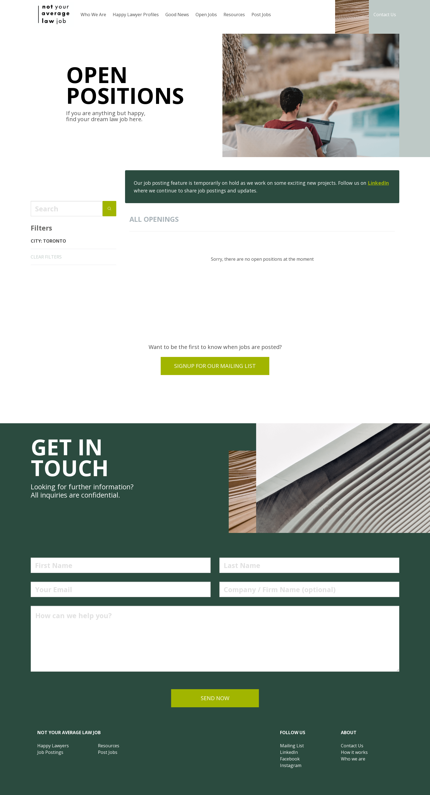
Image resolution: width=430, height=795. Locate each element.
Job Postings (50, 752)
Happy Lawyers (53, 746)
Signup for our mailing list (215, 366)
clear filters (46, 257)
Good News (177, 15)
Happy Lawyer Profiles (136, 15)
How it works (354, 752)
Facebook (290, 759)
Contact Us (385, 15)
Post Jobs (261, 15)
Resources (234, 15)
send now (215, 698)
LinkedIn (378, 183)
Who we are (353, 759)
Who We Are (93, 15)
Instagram (290, 765)
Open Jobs (206, 15)
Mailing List (292, 746)
